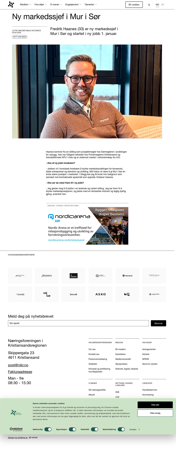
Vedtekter (93, 364)
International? (148, 400)
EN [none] (162, 4)
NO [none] (157, 4)
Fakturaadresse (21, 371)
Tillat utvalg (155, 430)
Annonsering (148, 395)
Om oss (92, 349)
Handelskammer (149, 390)
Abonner (158, 323)
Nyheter (145, 354)
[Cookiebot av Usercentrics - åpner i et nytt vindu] (16, 446)
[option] (162, 5)
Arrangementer (149, 349)
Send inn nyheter (149, 364)
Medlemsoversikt (123, 359)
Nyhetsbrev (120, 354)
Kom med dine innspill (99, 412)
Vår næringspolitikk (97, 390)
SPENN (145, 359)
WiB (117, 392)
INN (117, 402)
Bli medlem (134, 4)
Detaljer (133, 446)
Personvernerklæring (98, 359)
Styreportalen (121, 364)
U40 (117, 397)
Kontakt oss (94, 354)
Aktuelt (92, 395)
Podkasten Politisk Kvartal (100, 407)
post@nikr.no (19, 365)
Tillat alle (155, 421)
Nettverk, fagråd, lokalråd (126, 369)
